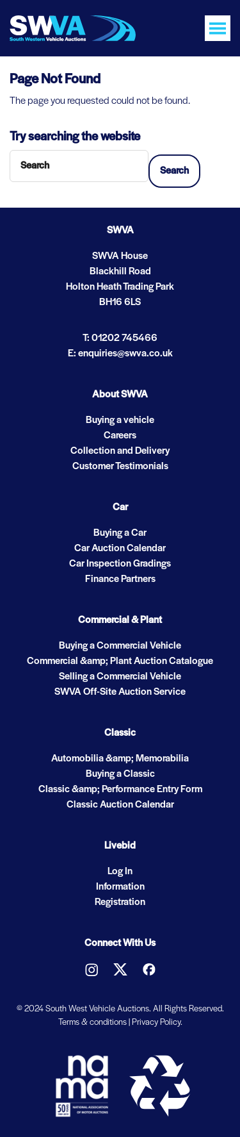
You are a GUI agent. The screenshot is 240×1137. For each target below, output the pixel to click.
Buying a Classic (120, 774)
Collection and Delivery (120, 451)
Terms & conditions (92, 1022)
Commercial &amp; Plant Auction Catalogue (120, 661)
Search (174, 171)
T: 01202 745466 (120, 338)
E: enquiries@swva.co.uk (120, 354)
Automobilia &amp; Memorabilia (120, 759)
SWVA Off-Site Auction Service (120, 692)
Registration (120, 902)
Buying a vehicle (120, 420)
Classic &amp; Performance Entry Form (120, 789)
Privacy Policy (156, 1022)
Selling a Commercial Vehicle (120, 677)
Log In (120, 872)
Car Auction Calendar (120, 549)
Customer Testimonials (120, 466)
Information (120, 887)
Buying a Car (120, 533)
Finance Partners (120, 579)
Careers (120, 436)
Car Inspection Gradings (120, 564)
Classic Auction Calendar (120, 805)
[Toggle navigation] (217, 28)
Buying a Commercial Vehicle (120, 646)
